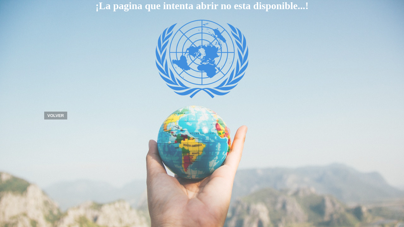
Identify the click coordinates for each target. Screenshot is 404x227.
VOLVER (55, 115)
